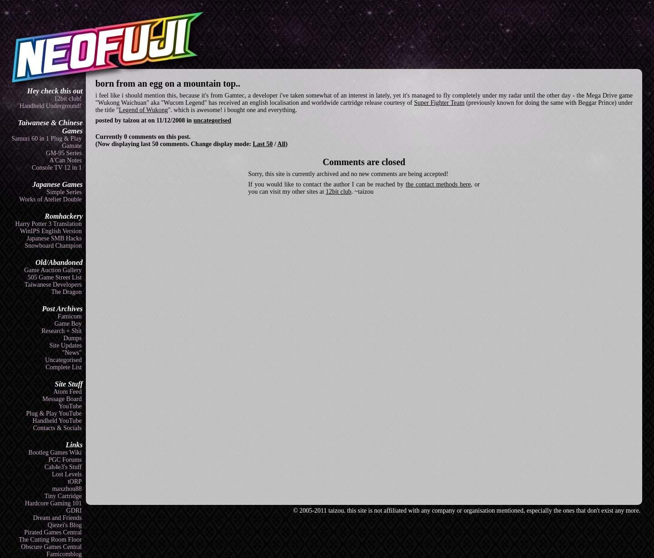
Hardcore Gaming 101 (53, 503)
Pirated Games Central (53, 532)
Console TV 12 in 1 (57, 167)
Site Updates (66, 345)
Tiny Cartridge (63, 496)
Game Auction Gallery (53, 270)
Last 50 (263, 144)
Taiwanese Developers (53, 284)
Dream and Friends (57, 517)
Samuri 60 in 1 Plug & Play (46, 138)
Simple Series (64, 192)
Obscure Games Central (51, 546)
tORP (75, 481)
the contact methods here (438, 184)
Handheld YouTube (57, 420)
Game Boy (68, 323)
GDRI (74, 510)
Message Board (62, 399)
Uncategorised (63, 360)
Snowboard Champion (53, 245)
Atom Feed (67, 391)
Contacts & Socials (57, 428)
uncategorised (212, 120)
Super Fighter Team (439, 102)
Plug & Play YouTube (54, 413)
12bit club (338, 191)
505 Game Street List (55, 277)
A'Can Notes (66, 160)
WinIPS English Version (51, 231)
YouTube (70, 406)
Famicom (70, 316)
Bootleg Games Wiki (55, 452)
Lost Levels (67, 474)
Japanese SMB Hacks (54, 238)
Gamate (72, 145)
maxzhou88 (67, 488)
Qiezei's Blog (65, 525)
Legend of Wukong (143, 110)
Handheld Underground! (51, 106)
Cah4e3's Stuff (63, 467)
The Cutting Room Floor (50, 539)
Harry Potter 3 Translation (48, 223)
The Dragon (66, 292)
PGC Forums (65, 459)
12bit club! (68, 98)
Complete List (63, 367)
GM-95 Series (64, 153)
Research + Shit (61, 331)
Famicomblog (64, 554)
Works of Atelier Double (50, 199)
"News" (72, 352)
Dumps (73, 338)
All (281, 144)
